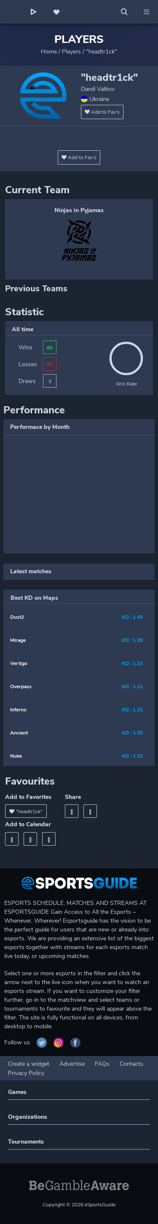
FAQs (102, 1064)
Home (49, 52)
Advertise (72, 1064)
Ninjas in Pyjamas (79, 210)
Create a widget (28, 1064)
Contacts (131, 1064)
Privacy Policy (26, 1073)
